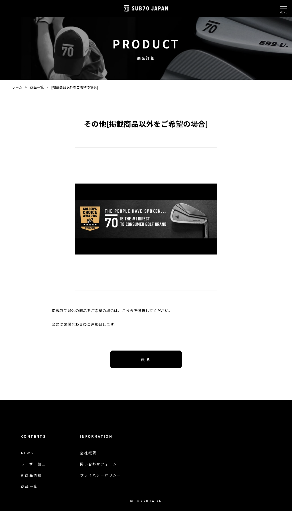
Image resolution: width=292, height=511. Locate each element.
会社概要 (88, 453)
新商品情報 (31, 475)
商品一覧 (37, 87)
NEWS (27, 453)
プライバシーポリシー (100, 475)
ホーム (17, 87)
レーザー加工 (33, 464)
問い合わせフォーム (98, 464)
